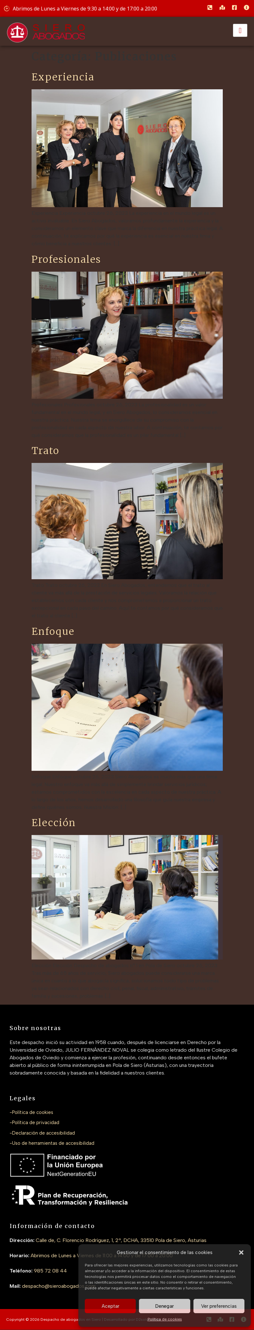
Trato (45, 450)
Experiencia (63, 77)
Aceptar (110, 1306)
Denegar (164, 1306)
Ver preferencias (219, 1306)
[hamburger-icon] (240, 30)
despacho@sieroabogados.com (59, 1286)
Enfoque (53, 631)
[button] (241, 1252)
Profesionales (66, 259)
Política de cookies (165, 1319)
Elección (54, 823)
